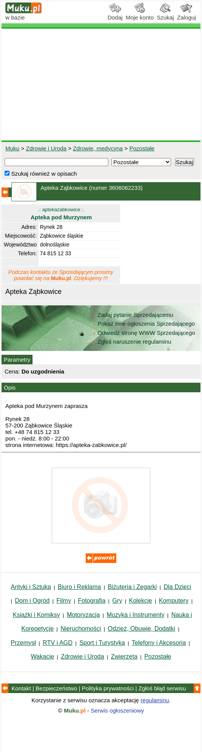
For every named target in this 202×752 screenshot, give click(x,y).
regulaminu (154, 700)
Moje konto (139, 14)
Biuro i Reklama (79, 587)
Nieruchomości (80, 628)
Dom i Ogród (32, 600)
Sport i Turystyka (102, 642)
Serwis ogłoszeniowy (117, 710)
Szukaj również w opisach (41, 173)
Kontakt (21, 688)
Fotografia (92, 600)
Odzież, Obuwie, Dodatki (141, 628)
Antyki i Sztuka (31, 587)
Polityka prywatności (108, 688)
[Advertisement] (101, 84)
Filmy (63, 600)
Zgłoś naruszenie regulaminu (131, 341)
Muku (12, 148)
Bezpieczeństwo (56, 688)
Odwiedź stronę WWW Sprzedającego (144, 333)
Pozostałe (142, 148)
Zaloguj (186, 14)
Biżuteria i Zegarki (132, 587)
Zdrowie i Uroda (46, 148)
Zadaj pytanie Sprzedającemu (133, 315)
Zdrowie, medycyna (98, 148)
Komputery (173, 600)
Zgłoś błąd (162, 688)
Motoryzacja (83, 615)
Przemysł (23, 642)
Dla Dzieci (177, 587)
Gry (117, 600)
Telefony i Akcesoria (159, 642)
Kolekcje (140, 600)
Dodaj (115, 14)
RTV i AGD (58, 642)
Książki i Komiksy (36, 615)
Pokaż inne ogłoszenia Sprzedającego (144, 323)
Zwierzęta (124, 656)
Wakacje (42, 656)
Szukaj (165, 14)
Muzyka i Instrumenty (136, 615)
